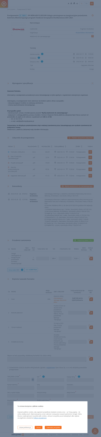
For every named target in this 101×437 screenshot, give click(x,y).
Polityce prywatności (40, 418)
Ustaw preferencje (25, 427)
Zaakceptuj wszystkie (53, 427)
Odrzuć (38, 427)
